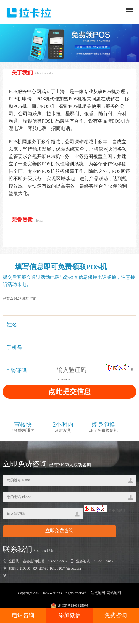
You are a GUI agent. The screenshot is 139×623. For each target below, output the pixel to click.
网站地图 (114, 593)
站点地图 (98, 593)
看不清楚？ (105, 510)
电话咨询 (23, 615)
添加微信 (69, 615)
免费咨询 (115, 615)
